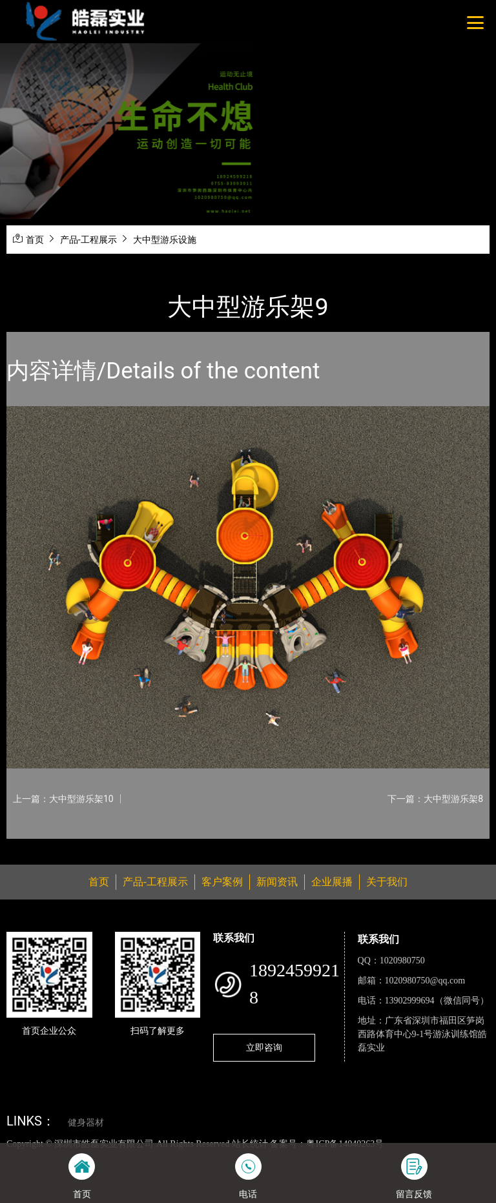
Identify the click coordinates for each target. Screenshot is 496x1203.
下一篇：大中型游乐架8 (435, 798)
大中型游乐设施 (164, 239)
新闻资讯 (277, 881)
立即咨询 (264, 1047)
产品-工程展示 (88, 239)
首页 (35, 239)
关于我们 (387, 881)
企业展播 (332, 881)
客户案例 (222, 881)
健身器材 (86, 1122)
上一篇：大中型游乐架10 (63, 798)
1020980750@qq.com (425, 980)
